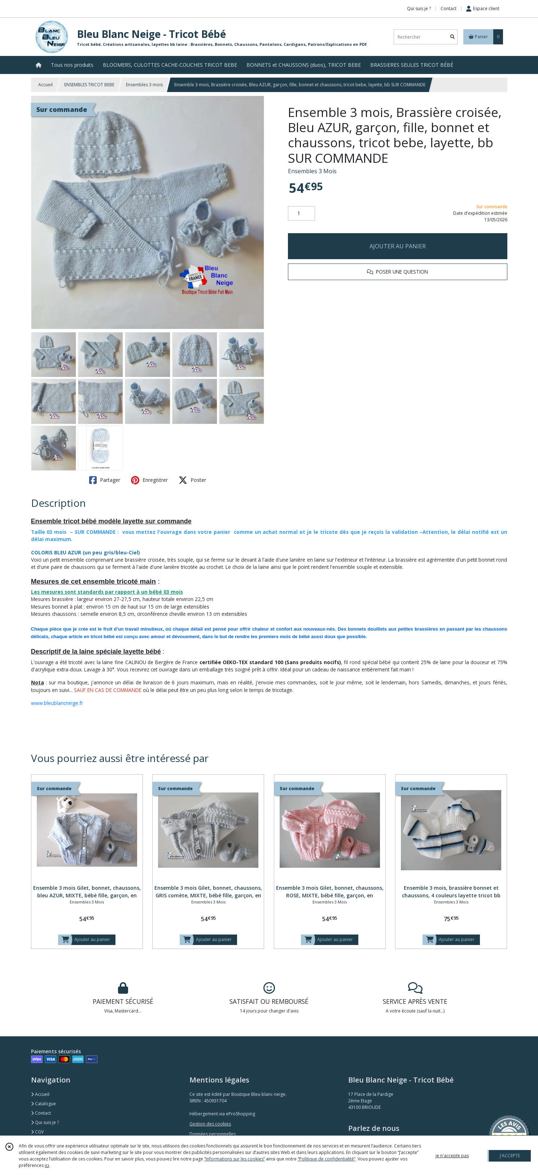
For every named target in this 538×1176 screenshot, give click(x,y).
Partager (104, 480)
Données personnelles (212, 1134)
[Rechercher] (452, 37)
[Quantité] (301, 213)
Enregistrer (149, 480)
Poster (192, 480)
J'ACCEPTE (510, 1156)
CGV (37, 1132)
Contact (448, 8)
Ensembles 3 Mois (312, 171)
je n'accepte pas (452, 1156)
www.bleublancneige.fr (57, 703)
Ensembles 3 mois (144, 85)
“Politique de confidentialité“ (326, 1159)
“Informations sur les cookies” (234, 1159)
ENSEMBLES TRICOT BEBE (89, 85)
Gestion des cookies (210, 1124)
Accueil (45, 85)
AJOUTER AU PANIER (397, 246)
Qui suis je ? (45, 1122)
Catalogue (43, 1104)
